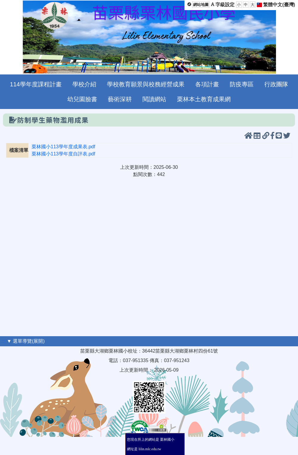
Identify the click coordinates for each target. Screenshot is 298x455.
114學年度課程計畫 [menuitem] (35, 84)
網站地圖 (201, 4)
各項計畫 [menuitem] (207, 84)
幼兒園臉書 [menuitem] (82, 99)
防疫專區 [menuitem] (242, 84)
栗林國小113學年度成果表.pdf (63, 146)
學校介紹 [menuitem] (84, 84)
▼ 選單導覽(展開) (26, 341)
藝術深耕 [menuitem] (120, 99)
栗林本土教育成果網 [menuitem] (204, 99)
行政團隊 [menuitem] (276, 84)
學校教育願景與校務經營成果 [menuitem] (145, 84)
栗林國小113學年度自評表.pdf (63, 153)
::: (3, 341)
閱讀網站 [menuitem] (154, 99)
